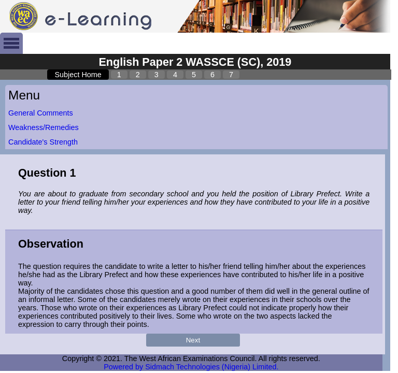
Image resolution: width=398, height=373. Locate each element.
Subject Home (77, 74)
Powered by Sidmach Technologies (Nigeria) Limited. (191, 367)
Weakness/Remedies (43, 127)
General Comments (40, 113)
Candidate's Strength (43, 142)
